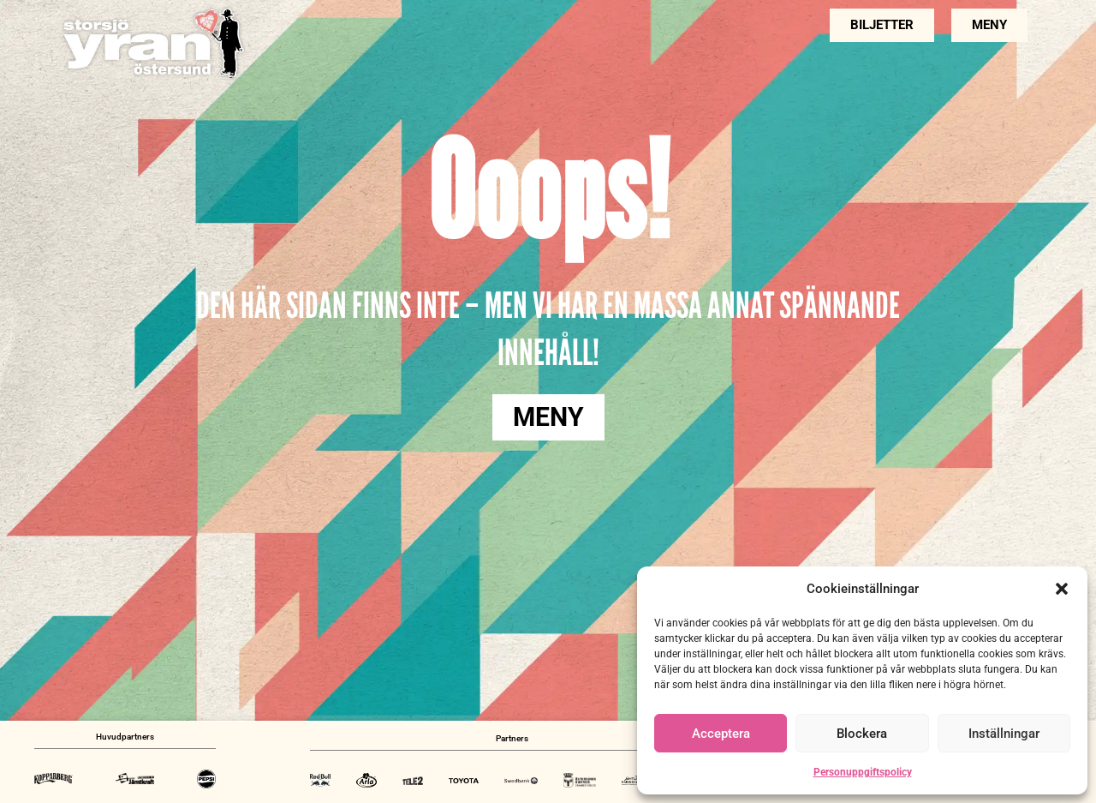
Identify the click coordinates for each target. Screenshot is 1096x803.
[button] (1061, 588)
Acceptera (721, 733)
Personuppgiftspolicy (862, 772)
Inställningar (1003, 733)
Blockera (862, 733)
